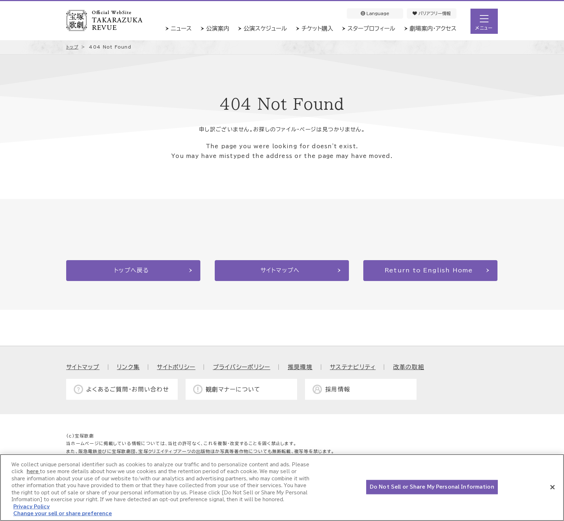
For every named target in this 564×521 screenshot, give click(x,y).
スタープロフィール (371, 28)
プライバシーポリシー (241, 367)
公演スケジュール (265, 28)
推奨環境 (300, 367)
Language (375, 13)
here (33, 471)
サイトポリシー (176, 367)
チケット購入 (317, 28)
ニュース (181, 28)
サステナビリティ (353, 367)
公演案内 (217, 28)
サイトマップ (83, 367)
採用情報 (337, 389)
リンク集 (128, 367)
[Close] (552, 487)
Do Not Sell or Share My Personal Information (432, 487)
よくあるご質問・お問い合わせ (127, 389)
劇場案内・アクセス (433, 28)
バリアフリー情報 (432, 13)
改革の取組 (408, 367)
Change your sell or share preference (62, 513)
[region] (282, 487)
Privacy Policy (31, 506)
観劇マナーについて (233, 389)
